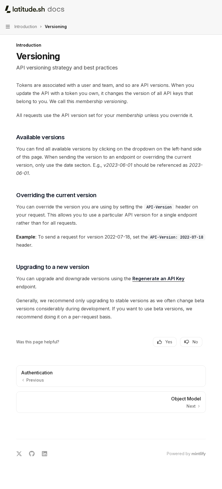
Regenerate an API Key (158, 278)
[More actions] (214, 9)
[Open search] (203, 9)
